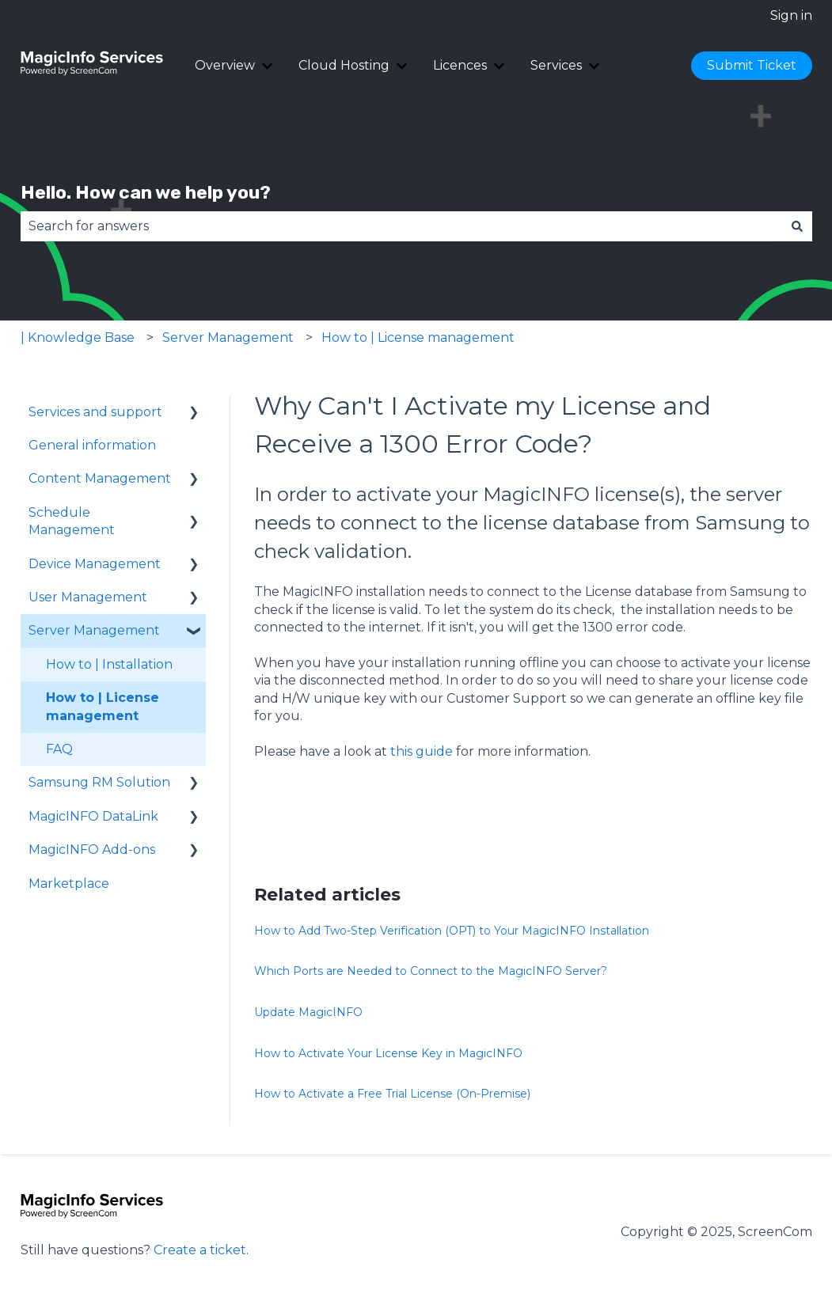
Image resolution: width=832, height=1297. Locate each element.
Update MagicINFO (308, 1012)
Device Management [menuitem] (94, 563)
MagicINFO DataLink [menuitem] (93, 816)
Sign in (791, 15)
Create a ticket (200, 1249)
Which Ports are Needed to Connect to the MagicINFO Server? (430, 971)
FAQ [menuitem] (59, 749)
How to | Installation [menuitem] (109, 664)
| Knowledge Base (78, 337)
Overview (225, 65)
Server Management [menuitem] (94, 630)
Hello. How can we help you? (146, 192)
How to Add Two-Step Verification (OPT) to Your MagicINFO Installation (451, 930)
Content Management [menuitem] (99, 478)
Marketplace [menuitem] (68, 883)
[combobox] (401, 226)
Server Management (228, 337)
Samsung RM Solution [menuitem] (99, 782)
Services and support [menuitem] (95, 411)
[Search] (797, 226)
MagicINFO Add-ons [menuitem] (91, 849)
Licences (460, 65)
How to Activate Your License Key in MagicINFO (388, 1053)
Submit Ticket (751, 65)
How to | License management (418, 337)
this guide (421, 751)
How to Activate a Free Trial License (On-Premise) (392, 1094)
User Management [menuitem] (87, 597)
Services (556, 65)
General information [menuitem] (92, 445)
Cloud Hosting (343, 65)
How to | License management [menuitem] (102, 706)
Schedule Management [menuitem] (71, 521)
